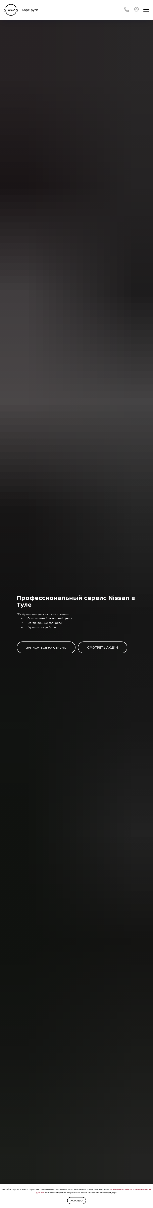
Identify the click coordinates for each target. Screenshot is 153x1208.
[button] (46, 647)
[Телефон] (126, 9)
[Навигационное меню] (146, 10)
